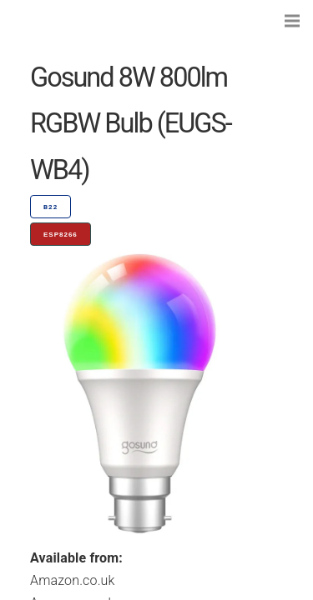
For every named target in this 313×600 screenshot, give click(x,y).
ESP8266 (60, 234)
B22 (50, 207)
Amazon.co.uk (72, 580)
